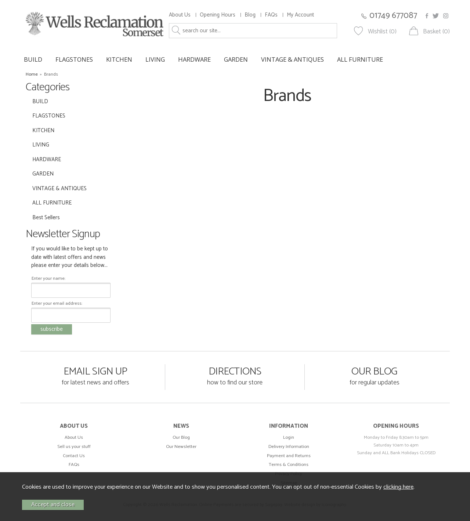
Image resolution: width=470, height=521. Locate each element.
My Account (300, 15)
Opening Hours (217, 15)
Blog (250, 15)
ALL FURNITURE (360, 59)
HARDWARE (194, 59)
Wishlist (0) (382, 32)
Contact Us (74, 456)
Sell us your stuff (74, 447)
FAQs (271, 15)
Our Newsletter (181, 447)
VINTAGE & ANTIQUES (292, 59)
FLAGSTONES (74, 59)
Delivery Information (288, 447)
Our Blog (181, 437)
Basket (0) (436, 32)
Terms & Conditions (288, 464)
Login (288, 437)
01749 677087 (393, 15)
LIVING (155, 59)
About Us (180, 15)
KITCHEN (119, 59)
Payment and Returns (289, 456)
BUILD (33, 59)
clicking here (398, 487)
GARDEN (236, 59)
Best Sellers (46, 217)
